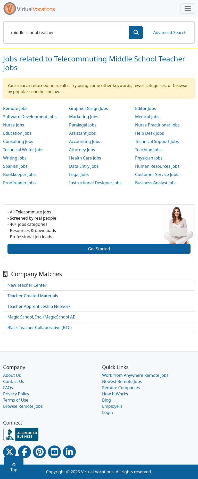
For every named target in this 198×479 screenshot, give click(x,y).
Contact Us (13, 381)
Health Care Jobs (85, 158)
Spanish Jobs (15, 166)
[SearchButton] (136, 32)
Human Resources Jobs (157, 166)
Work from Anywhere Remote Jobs (135, 375)
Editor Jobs (145, 108)
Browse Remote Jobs (23, 406)
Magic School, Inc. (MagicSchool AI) (41, 317)
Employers (112, 406)
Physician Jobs (148, 158)
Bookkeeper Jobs (19, 174)
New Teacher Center (26, 285)
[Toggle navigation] (187, 8)
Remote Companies (121, 387)
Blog (106, 400)
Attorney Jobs (82, 150)
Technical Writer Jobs (23, 150)
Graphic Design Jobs (88, 108)
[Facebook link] (24, 451)
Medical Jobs (147, 116)
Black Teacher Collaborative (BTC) (39, 327)
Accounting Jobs (84, 141)
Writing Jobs (15, 158)
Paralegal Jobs (82, 125)
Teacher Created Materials (32, 296)
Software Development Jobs (29, 116)
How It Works (115, 394)
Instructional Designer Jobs (95, 183)
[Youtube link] (54, 451)
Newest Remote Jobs (122, 381)
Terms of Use (15, 400)
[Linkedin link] (69, 451)
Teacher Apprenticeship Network (39, 306)
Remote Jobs (15, 108)
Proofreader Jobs (19, 183)
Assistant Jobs (82, 133)
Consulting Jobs (18, 141)
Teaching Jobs (148, 150)
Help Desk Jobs (149, 133)
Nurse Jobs (13, 125)
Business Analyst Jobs (156, 183)
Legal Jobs (79, 174)
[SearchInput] (68, 32)
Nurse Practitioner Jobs (157, 125)
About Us (12, 375)
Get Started (99, 249)
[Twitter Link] (9, 451)
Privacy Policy (16, 394)
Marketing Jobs (83, 116)
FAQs (8, 387)
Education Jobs (17, 133)
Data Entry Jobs (84, 166)
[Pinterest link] (39, 451)
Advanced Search (169, 32)
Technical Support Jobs (157, 141)
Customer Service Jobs (156, 174)
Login (107, 412)
